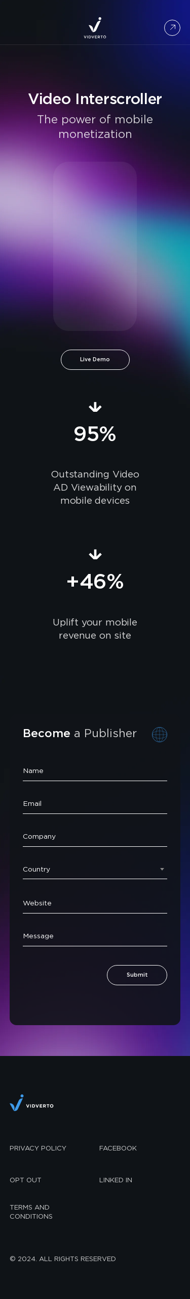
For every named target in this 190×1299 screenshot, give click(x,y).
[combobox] (95, 868)
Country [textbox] (36, 870)
